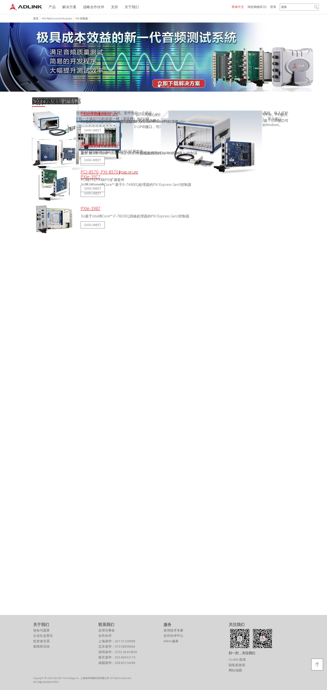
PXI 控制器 (82, 18)
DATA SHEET (92, 224)
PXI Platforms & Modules (57, 18)
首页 (35, 18)
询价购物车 (256, 7)
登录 (273, 7)
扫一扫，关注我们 (242, 652)
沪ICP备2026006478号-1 (46, 681)
